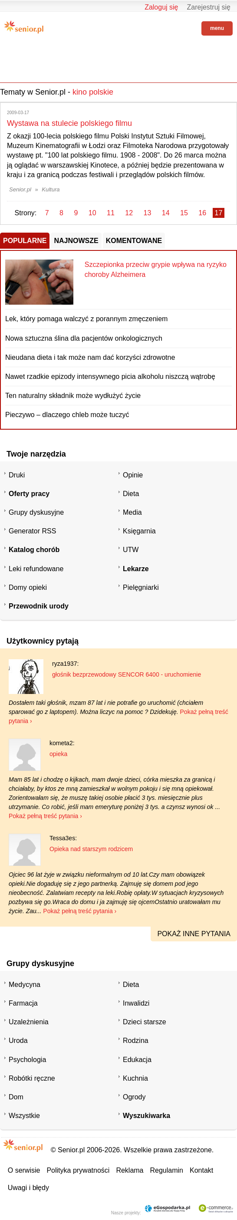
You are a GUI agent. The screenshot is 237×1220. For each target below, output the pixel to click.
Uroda (18, 1040)
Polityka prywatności (77, 1170)
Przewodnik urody (39, 606)
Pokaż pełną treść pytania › (45, 815)
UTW (130, 549)
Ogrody (134, 1097)
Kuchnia (135, 1078)
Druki (17, 475)
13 (147, 213)
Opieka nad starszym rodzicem (91, 848)
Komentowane (134, 240)
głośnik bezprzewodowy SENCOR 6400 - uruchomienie (126, 674)
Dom (16, 1097)
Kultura (50, 189)
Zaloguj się (161, 7)
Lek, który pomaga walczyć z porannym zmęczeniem (86, 318)
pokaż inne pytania (193, 933)
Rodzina (135, 1040)
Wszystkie (24, 1115)
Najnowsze (76, 240)
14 (166, 213)
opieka (58, 753)
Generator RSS (32, 531)
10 (92, 213)
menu (217, 28)
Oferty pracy (29, 493)
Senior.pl (20, 189)
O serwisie (24, 1170)
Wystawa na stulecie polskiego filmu (69, 123)
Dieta (131, 493)
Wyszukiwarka (146, 1115)
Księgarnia (139, 531)
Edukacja (137, 1059)
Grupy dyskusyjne (36, 512)
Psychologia (27, 1059)
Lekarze (136, 568)
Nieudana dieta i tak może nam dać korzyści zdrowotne (90, 357)
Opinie (133, 475)
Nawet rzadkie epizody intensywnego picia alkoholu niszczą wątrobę (110, 376)
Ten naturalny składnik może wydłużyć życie (73, 395)
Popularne (24, 240)
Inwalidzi (136, 1003)
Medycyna (24, 984)
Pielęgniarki (141, 587)
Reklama (129, 1170)
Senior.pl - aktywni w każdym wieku (24, 27)
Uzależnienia (29, 1022)
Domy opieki (28, 587)
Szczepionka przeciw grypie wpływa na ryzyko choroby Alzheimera (156, 269)
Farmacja (23, 1003)
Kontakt (201, 1170)
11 (111, 213)
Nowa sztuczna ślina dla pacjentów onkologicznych (83, 338)
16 (202, 213)
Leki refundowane (36, 568)
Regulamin (166, 1170)
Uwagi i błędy (28, 1187)
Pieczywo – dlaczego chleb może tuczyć (67, 414)
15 (184, 213)
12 (129, 213)
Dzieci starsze (144, 1022)
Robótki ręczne (32, 1078)
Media (132, 512)
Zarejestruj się (208, 7)
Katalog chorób (34, 549)
